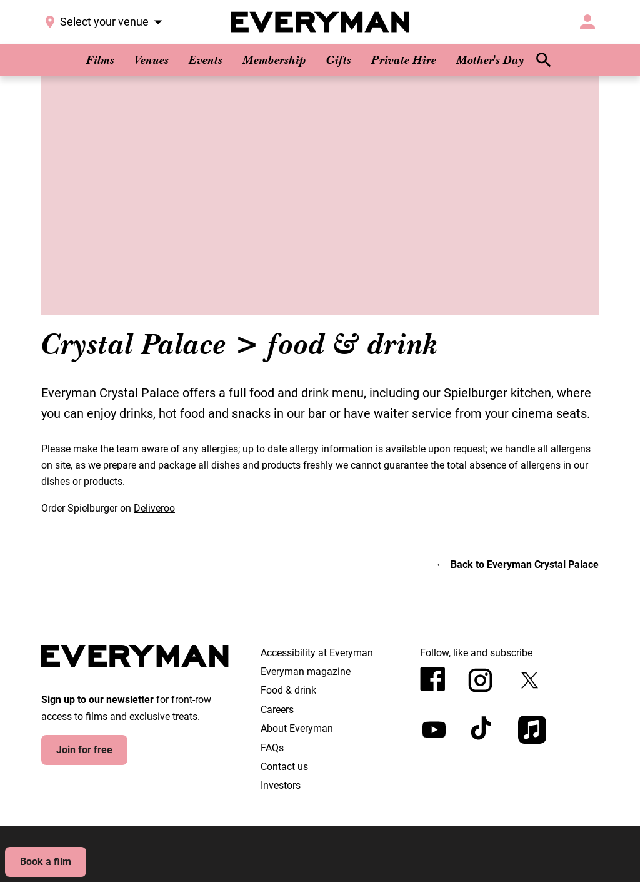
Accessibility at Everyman (317, 653)
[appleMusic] (532, 730)
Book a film (45, 862)
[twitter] (530, 680)
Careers (277, 710)
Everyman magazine (306, 671)
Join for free (84, 750)
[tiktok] (483, 730)
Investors (281, 785)
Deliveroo (154, 508)
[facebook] (433, 679)
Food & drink (288, 690)
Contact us (284, 767)
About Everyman (297, 728)
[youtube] (434, 730)
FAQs (272, 748)
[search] (544, 60)
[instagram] (480, 680)
